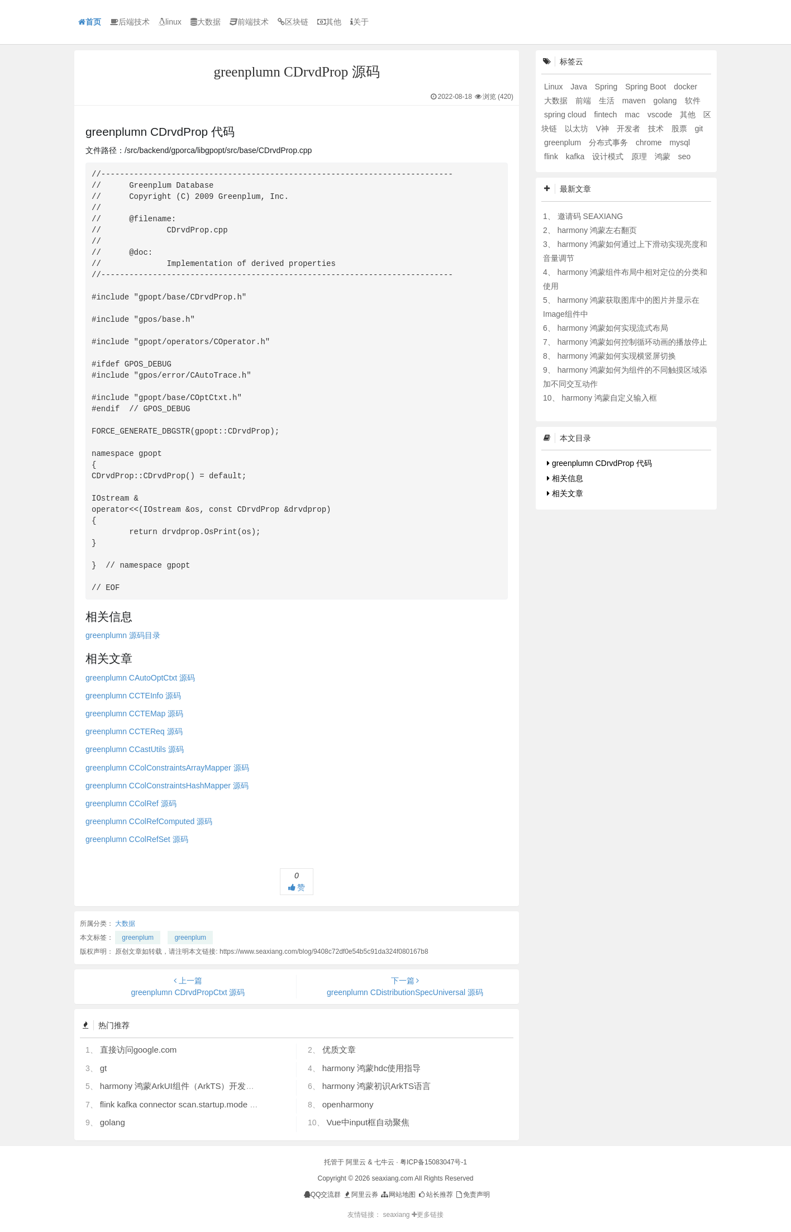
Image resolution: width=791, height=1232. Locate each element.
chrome (650, 142)
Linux (554, 86)
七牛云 (384, 1162)
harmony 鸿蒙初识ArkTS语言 (376, 1086)
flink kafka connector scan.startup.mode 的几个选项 (196, 1104)
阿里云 (356, 1162)
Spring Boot (646, 86)
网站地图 (397, 1194)
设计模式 (609, 156)
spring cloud (566, 114)
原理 (640, 156)
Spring (607, 86)
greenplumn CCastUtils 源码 (134, 749)
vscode (660, 114)
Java (579, 86)
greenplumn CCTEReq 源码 (134, 731)
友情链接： (364, 1215)
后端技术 (130, 21)
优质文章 (339, 1049)
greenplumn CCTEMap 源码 (134, 713)
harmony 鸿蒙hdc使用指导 (371, 1068)
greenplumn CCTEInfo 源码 (133, 695)
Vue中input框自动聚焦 (367, 1122)
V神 (603, 128)
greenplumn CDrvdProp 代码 (599, 463)
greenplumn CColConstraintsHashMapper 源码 (167, 785)
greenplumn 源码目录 (122, 635)
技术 (657, 128)
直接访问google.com (138, 1049)
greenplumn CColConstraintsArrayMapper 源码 (167, 767)
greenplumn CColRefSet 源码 (136, 839)
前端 (584, 100)
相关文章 (565, 493)
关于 (359, 21)
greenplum (138, 937)
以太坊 (577, 128)
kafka (576, 156)
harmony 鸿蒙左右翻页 (597, 230)
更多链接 (428, 1215)
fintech (606, 114)
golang (112, 1122)
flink (552, 156)
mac (633, 114)
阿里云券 (360, 1194)
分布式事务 (609, 142)
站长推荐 (434, 1194)
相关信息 (565, 478)
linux (170, 21)
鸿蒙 (664, 156)
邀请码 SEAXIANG (590, 216)
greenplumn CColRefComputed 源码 (148, 821)
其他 (329, 21)
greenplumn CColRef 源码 (131, 803)
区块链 (293, 21)
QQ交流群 (322, 1194)
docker (685, 86)
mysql (680, 142)
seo (684, 156)
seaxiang (397, 1215)
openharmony (348, 1104)
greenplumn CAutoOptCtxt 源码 (140, 677)
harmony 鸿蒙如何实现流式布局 (612, 328)
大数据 (205, 21)
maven (635, 100)
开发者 (629, 128)
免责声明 (472, 1194)
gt (103, 1068)
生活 (608, 100)
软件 (693, 100)
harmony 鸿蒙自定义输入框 (608, 397)
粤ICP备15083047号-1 (433, 1162)
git (699, 128)
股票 (680, 128)
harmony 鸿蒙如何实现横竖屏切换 (616, 355)
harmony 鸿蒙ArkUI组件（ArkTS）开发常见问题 (190, 1086)
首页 (89, 21)
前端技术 (249, 21)
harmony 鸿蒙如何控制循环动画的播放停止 (632, 341)
